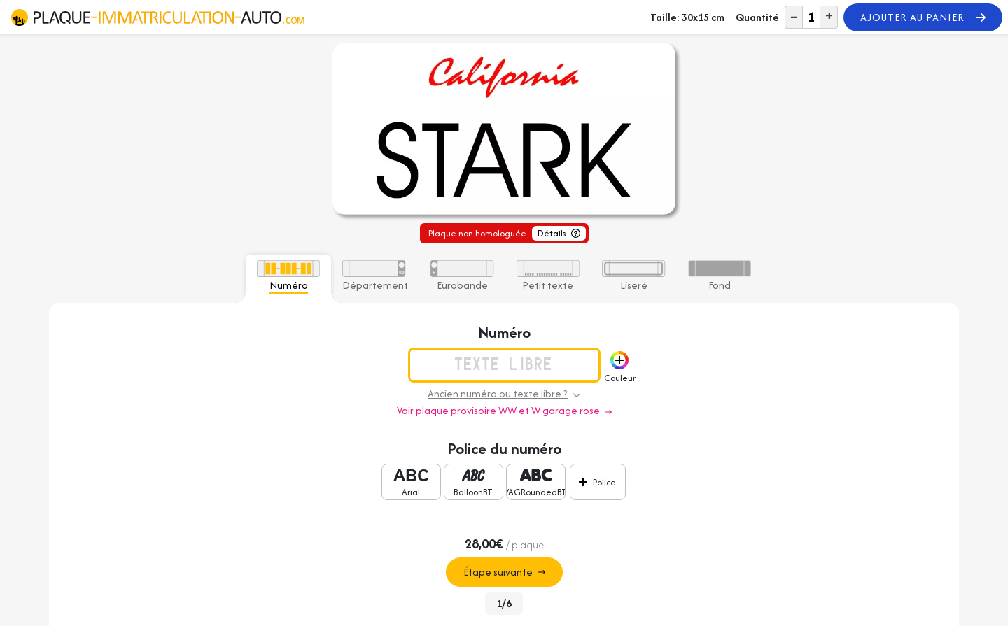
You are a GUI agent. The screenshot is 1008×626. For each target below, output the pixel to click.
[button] (619, 360)
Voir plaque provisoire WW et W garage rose (504, 410)
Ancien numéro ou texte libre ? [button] (504, 393)
